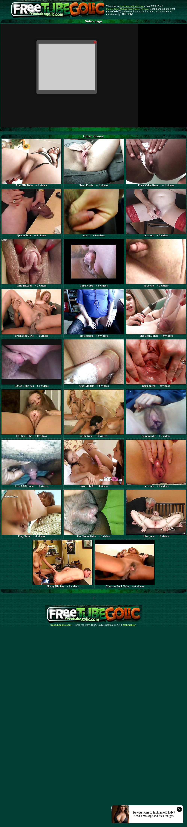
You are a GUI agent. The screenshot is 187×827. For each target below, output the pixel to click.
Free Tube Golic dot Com (131, 6)
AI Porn (145, 9)
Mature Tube (112, 9)
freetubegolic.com (60, 625)
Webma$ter (129, 625)
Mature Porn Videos (130, 9)
